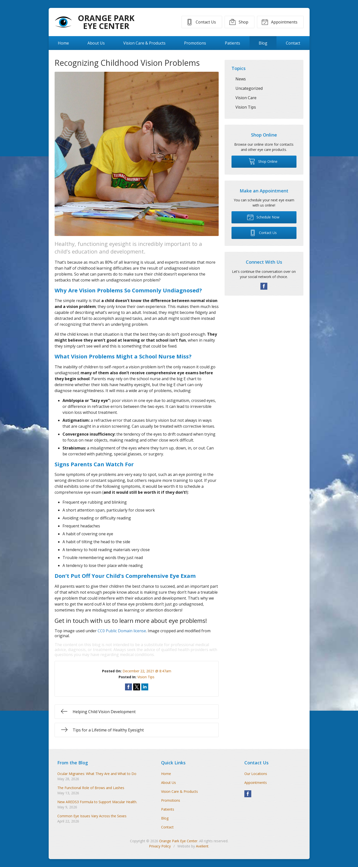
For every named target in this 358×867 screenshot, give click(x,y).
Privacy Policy (160, 846)
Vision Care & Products (144, 43)
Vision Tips (145, 677)
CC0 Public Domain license (122, 630)
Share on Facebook (128, 686)
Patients (232, 43)
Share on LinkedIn (144, 686)
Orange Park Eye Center (178, 841)
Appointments (279, 21)
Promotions (195, 43)
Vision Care (245, 97)
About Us (96, 43)
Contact (293, 43)
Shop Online (263, 161)
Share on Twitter (136, 686)
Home (63, 43)
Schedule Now (263, 216)
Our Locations (255, 773)
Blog (263, 43)
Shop (238, 21)
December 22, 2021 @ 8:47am (147, 671)
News (240, 79)
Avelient (202, 846)
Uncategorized (249, 88)
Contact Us (201, 21)
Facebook (263, 286)
